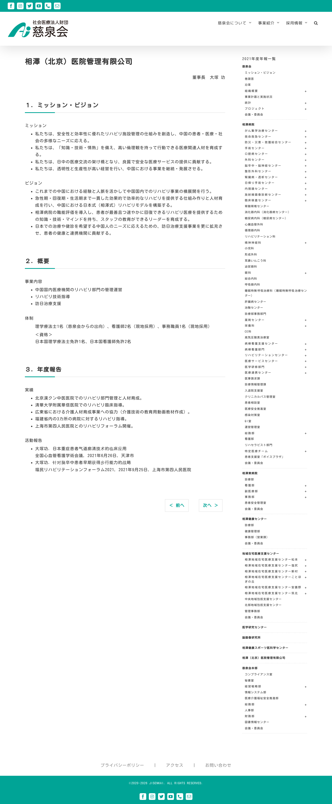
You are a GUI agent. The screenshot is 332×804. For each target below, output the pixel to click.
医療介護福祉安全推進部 (262, 698)
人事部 (249, 710)
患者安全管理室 (255, 502)
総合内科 (251, 278)
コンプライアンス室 (258, 674)
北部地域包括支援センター (263, 604)
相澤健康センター (254, 518)
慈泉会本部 (250, 668)
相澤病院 (248, 124)
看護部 (249, 438)
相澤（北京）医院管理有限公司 (263, 657)
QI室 (248, 421)
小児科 (249, 248)
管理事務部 (252, 611)
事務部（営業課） (257, 537)
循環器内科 (252, 230)
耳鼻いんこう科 (255, 260)
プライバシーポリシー (122, 765)
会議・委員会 (254, 114)
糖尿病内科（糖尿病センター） (266, 218)
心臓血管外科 (254, 224)
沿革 (248, 84)
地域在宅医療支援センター (260, 553)
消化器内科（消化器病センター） (268, 212)
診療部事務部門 (255, 313)
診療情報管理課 (255, 384)
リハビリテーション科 (260, 236)
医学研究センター (254, 627)
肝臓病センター (255, 301)
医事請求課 (252, 378)
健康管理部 (252, 531)
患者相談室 (252, 402)
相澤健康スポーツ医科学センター (265, 647)
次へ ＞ (210, 505)
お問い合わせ (218, 765)
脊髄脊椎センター (257, 206)
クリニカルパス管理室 (260, 396)
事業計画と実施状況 (258, 96)
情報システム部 (255, 692)
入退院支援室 (254, 390)
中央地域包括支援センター (263, 599)
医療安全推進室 (255, 408)
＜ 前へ (176, 505)
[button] (316, 23)
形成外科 (251, 254)
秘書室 (249, 680)
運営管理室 (252, 426)
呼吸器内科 (252, 284)
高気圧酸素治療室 (257, 337)
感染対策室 (252, 414)
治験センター (254, 307)
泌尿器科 (251, 266)
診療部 (249, 479)
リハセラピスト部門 (258, 444)
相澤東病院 (250, 473)
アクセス (174, 765)
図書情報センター (257, 722)
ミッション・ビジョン (260, 72)
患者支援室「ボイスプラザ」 (265, 456)
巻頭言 (249, 78)
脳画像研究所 (251, 637)
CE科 (248, 331)
